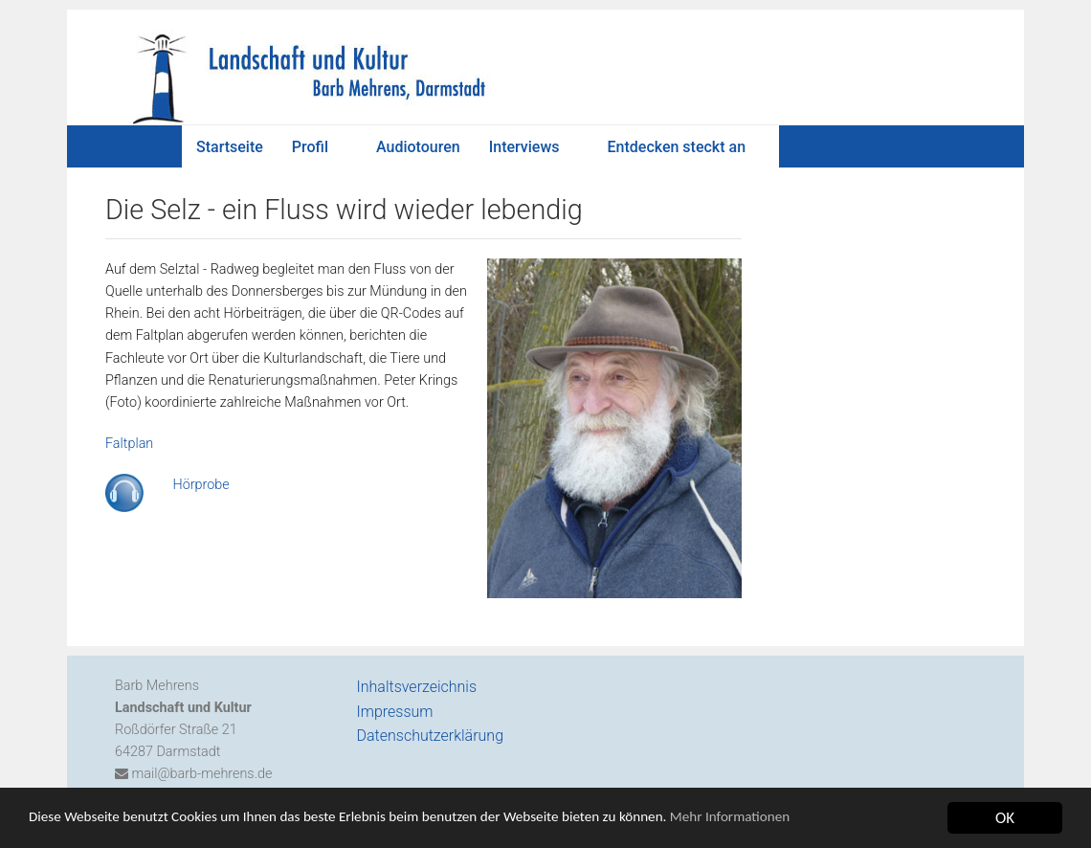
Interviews (524, 147)
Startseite (229, 147)
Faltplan (129, 443)
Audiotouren (418, 147)
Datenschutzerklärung (430, 735)
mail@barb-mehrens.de (200, 774)
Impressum (395, 712)
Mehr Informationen (816, 821)
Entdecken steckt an (677, 147)
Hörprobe (196, 485)
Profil (310, 147)
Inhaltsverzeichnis (417, 687)
